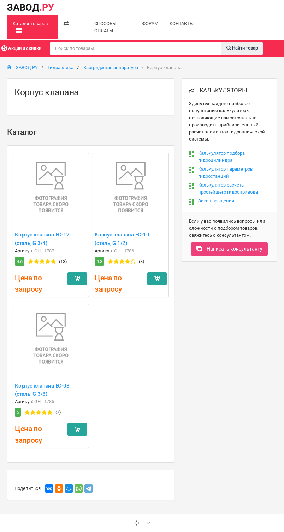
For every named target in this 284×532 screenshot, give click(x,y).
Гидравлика (60, 67)
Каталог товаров (30, 27)
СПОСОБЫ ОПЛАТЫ (105, 27)
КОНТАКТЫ (182, 23)
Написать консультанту (229, 249)
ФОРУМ (150, 23)
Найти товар (242, 48)
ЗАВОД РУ (22, 67)
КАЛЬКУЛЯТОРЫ (218, 90)
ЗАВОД (30, 7)
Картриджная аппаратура (110, 67)
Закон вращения (216, 201)
